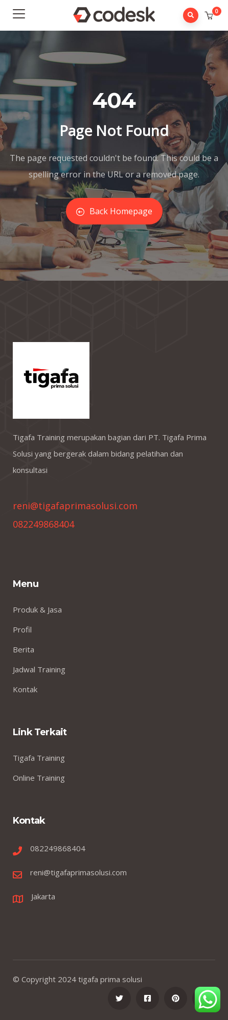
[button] (209, 16)
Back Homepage (114, 211)
